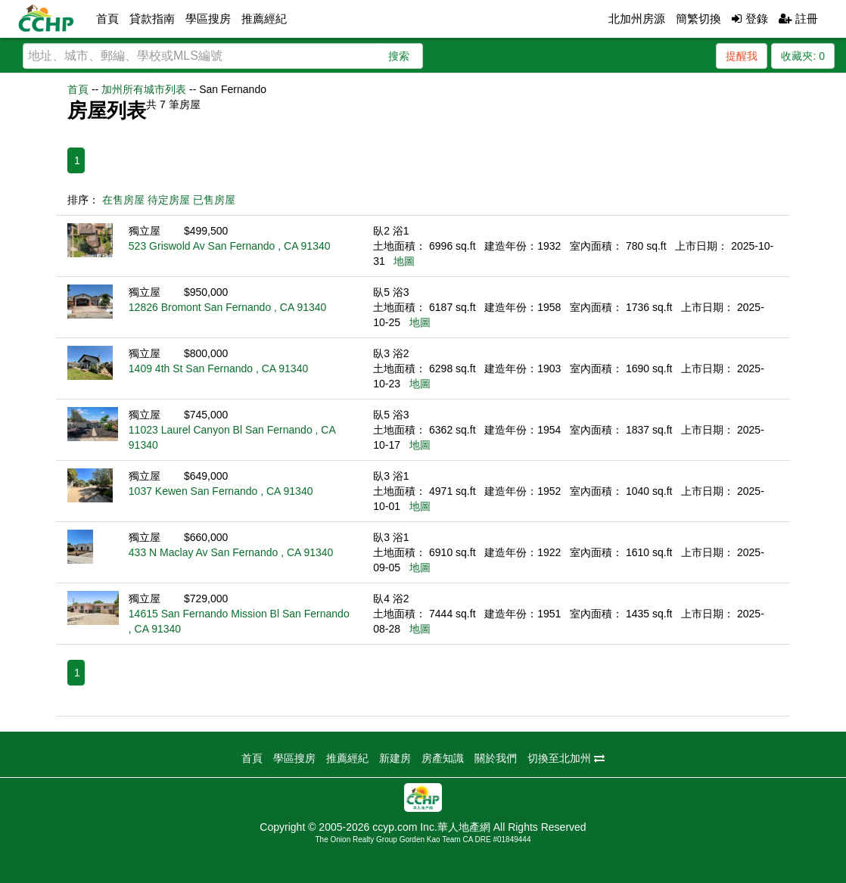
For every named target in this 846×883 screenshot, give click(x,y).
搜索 (398, 56)
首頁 (107, 18)
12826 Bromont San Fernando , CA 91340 (228, 307)
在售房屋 (123, 200)
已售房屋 (214, 200)
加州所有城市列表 (143, 89)
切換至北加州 (566, 758)
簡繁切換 (698, 18)
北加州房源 (636, 18)
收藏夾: (803, 56)
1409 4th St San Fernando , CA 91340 (218, 368)
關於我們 (495, 758)
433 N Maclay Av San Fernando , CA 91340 (231, 552)
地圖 (404, 261)
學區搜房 (208, 18)
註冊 (798, 18)
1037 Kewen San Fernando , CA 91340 (221, 491)
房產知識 (442, 758)
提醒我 (741, 56)
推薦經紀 (264, 18)
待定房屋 (169, 200)
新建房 (395, 758)
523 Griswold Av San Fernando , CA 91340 (230, 246)
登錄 (749, 18)
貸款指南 (152, 18)
